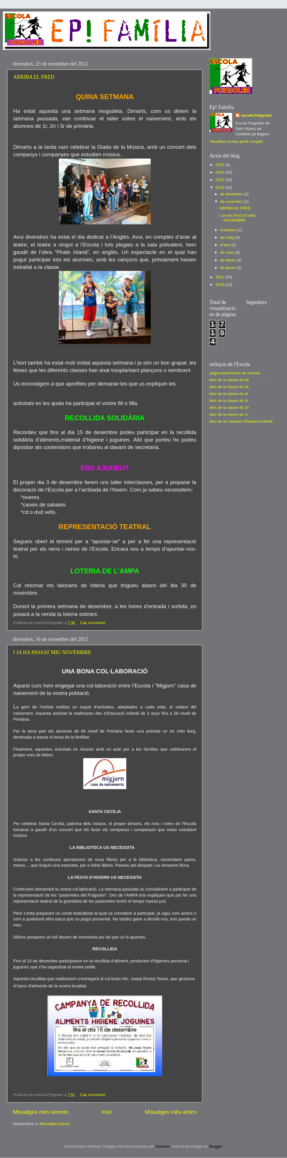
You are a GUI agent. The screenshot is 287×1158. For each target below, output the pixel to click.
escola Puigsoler (256, 115)
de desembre (232, 194)
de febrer (228, 260)
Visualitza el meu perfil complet (236, 141)
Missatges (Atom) (55, 1124)
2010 (220, 284)
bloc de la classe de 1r (229, 414)
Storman (162, 1146)
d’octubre (228, 230)
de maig (227, 237)
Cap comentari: (93, 623)
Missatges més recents (40, 1112)
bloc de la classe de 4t (229, 394)
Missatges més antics (171, 1112)
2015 (220, 165)
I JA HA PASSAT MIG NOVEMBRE (52, 652)
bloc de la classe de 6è (229, 380)
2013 (220, 180)
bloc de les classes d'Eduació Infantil (241, 421)
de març (227, 252)
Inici (107, 1112)
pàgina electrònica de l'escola (235, 373)
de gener (228, 267)
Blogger (215, 1146)
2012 (220, 187)
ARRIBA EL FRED (33, 77)
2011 (220, 277)
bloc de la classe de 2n (229, 407)
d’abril (226, 245)
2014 (220, 172)
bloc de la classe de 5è (229, 387)
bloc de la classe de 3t (229, 400)
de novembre (232, 201)
